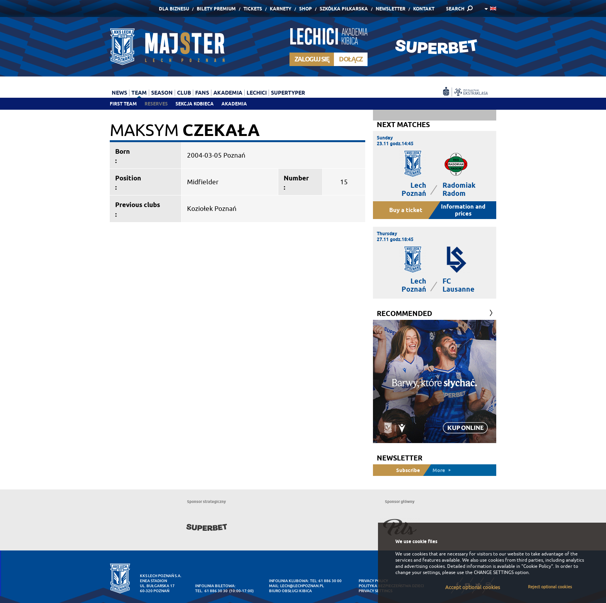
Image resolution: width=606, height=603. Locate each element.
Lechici (257, 93)
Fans (202, 93)
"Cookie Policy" (537, 566)
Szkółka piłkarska (344, 9)
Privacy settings (375, 590)
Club (184, 93)
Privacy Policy (373, 580)
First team (123, 104)
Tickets (252, 9)
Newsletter (390, 9)
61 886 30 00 (330, 580)
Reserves (156, 104)
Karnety (280, 9)
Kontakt (423, 9)
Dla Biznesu (174, 9)
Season (162, 93)
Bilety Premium (216, 9)
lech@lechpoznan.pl (302, 585)
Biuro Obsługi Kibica (290, 590)
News (119, 93)
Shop (305, 9)
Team (139, 93)
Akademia (234, 104)
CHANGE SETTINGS (494, 572)
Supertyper (288, 93)
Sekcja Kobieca (194, 104)
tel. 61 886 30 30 (211, 590)
